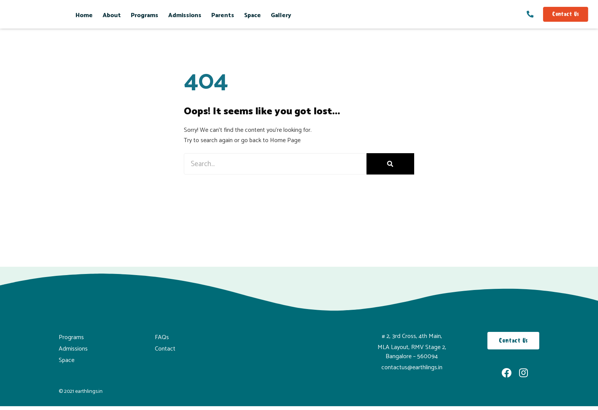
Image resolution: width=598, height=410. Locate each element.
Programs (144, 15)
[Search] (390, 164)
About (112, 15)
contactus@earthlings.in (411, 367)
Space (252, 15)
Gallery (281, 15)
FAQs (162, 337)
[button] (565, 14)
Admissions (184, 15)
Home (84, 15)
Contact (165, 349)
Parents (222, 15)
